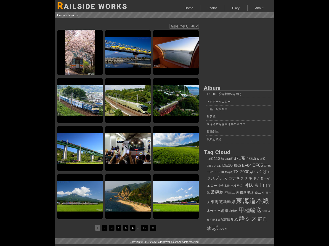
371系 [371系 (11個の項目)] (240, 158)
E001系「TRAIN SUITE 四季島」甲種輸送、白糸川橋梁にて (176, 100)
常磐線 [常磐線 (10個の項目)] (217, 192)
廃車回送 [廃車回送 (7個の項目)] (231, 192)
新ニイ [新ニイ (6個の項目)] (260, 192)
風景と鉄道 (214, 139)
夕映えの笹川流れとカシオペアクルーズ (128, 196)
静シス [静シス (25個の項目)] (248, 218)
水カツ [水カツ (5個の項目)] (211, 211)
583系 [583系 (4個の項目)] (261, 159)
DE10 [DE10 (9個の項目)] (227, 165)
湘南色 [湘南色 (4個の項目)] (233, 211)
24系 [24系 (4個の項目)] (210, 159)
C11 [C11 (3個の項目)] (219, 165)
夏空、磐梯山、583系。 (80, 196)
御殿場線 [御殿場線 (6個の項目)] (247, 192)
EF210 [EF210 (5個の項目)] (219, 172)
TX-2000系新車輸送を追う (224, 94)
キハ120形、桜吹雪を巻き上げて (80, 52)
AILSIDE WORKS (92, 5)
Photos (212, 8)
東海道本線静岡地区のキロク (226, 124)
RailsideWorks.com (167, 242)
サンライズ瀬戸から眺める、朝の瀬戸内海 (176, 52)
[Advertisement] (237, 50)
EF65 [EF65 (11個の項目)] (257, 165)
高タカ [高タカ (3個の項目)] (223, 228)
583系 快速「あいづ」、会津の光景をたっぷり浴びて (176, 148)
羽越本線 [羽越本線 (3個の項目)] (215, 219)
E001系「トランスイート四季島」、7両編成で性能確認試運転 (128, 100)
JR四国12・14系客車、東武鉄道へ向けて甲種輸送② (80, 100)
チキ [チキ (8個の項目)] (248, 178)
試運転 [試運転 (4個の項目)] (225, 219)
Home (189, 8)
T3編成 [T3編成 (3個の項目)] (229, 172)
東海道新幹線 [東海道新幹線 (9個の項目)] (223, 201)
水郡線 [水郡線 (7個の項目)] (222, 211)
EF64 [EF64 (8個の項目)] (246, 165)
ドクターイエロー (219, 101)
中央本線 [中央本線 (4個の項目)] (224, 186)
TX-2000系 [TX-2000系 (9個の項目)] (243, 171)
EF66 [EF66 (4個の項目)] (267, 165)
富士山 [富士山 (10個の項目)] (260, 185)
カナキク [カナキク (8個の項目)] (236, 178)
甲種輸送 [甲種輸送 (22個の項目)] (250, 210)
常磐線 (211, 116)
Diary (236, 8)
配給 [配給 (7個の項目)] (234, 219)
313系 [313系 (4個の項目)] (229, 159)
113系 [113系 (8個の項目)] (219, 158)
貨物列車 (213, 131)
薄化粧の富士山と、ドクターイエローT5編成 (128, 52)
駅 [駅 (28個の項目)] (215, 227)
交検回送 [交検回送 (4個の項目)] (236, 186)
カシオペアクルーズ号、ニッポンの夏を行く (176, 196)
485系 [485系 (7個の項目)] (251, 158)
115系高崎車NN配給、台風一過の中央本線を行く (80, 148)
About (259, 8)
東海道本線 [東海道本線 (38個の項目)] (252, 200)
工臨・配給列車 (217, 109)
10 (144, 228)
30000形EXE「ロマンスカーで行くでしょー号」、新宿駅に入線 (128, 148)
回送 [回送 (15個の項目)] (248, 185)
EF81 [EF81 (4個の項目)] (210, 172)
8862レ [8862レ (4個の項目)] (211, 165)
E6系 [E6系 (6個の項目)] (237, 165)
